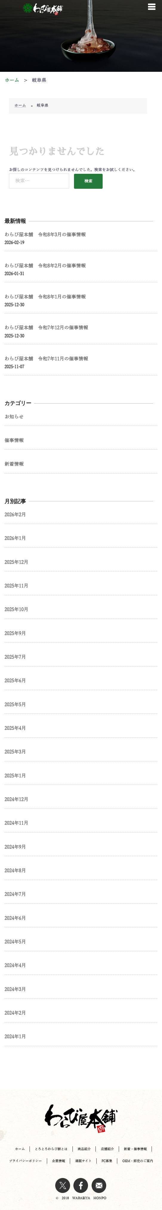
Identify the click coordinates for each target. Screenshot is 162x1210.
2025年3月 (15, 752)
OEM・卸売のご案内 (137, 1161)
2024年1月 (15, 1036)
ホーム (20, 106)
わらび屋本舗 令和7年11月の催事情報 (46, 359)
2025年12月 (16, 562)
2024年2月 (15, 1013)
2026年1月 (15, 538)
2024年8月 (15, 870)
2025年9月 (15, 633)
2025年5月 (15, 704)
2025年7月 (15, 657)
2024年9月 (15, 847)
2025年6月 (15, 681)
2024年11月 (16, 823)
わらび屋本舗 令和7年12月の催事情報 (46, 328)
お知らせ (14, 417)
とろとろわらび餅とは (51, 1149)
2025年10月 (16, 609)
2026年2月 (15, 515)
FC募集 (106, 1161)
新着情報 (14, 464)
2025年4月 (15, 728)
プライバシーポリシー (25, 1161)
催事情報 (14, 440)
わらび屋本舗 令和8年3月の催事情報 (45, 235)
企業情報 (58, 1161)
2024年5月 (15, 942)
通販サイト (83, 1161)
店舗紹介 (107, 1149)
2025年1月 (15, 776)
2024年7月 (15, 894)
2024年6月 (15, 918)
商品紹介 (84, 1149)
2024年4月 (15, 965)
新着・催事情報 (135, 1149)
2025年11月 (16, 586)
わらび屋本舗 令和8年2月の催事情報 (45, 266)
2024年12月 (16, 799)
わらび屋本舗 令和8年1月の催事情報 (45, 297)
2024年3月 (15, 989)
